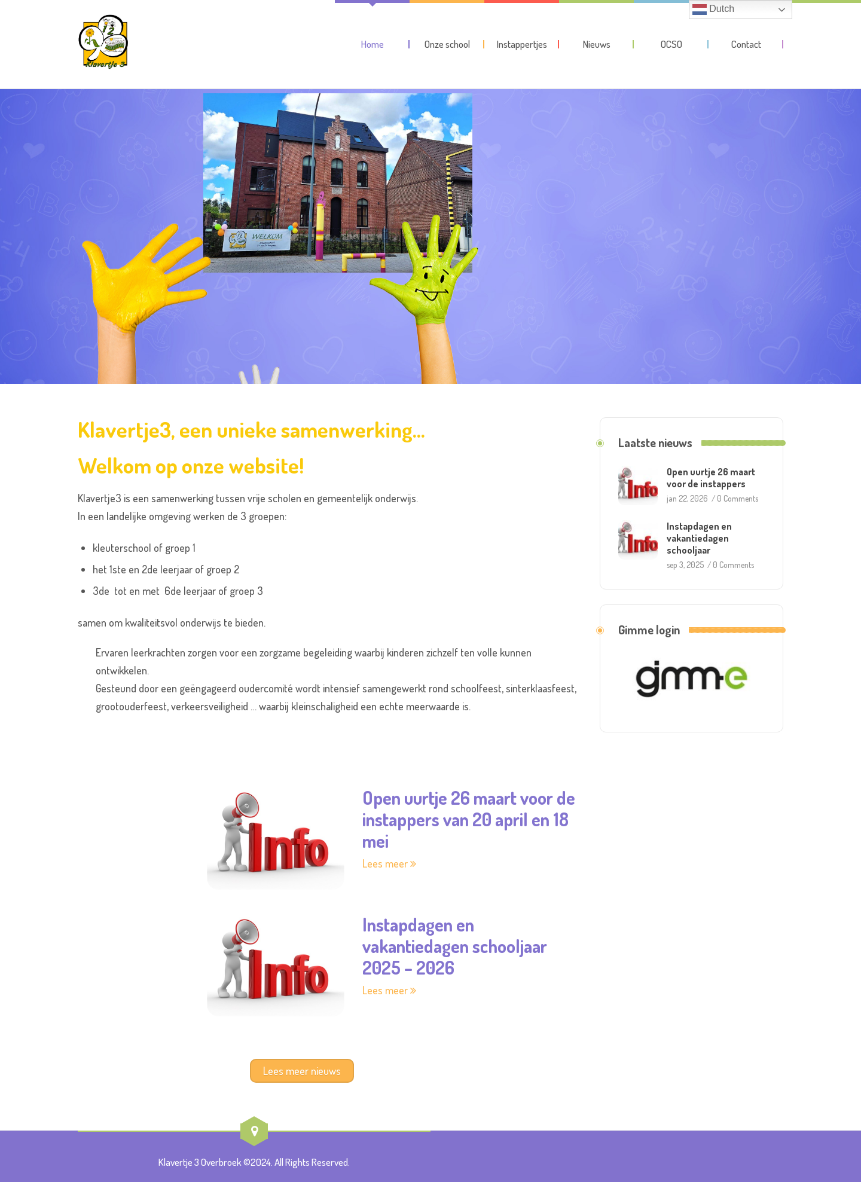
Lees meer (389, 863)
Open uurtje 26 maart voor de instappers (711, 478)
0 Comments (737, 498)
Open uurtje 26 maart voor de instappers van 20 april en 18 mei (468, 819)
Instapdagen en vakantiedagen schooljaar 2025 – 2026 (454, 946)
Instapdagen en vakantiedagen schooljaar (699, 538)
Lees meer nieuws (302, 1070)
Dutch (713, 9)
